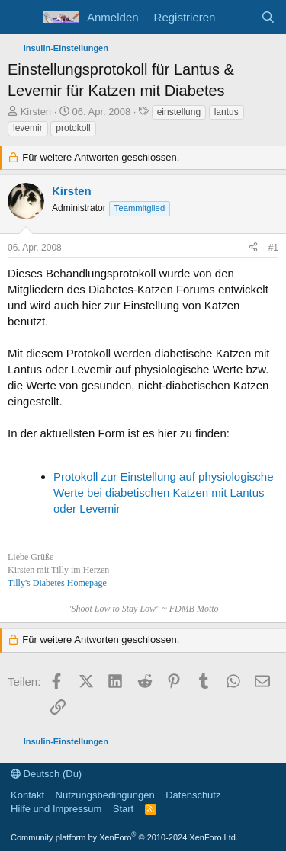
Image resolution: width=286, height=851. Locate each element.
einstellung (179, 112)
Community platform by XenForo (124, 837)
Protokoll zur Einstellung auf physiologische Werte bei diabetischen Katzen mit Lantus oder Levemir (163, 492)
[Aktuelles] (237, 17)
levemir (28, 128)
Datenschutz (192, 795)
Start (123, 808)
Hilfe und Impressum (56, 808)
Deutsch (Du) (46, 773)
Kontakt (27, 795)
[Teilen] (253, 248)
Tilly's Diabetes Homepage (57, 582)
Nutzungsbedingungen (105, 795)
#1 (273, 247)
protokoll (73, 128)
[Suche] (268, 17)
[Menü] (21, 17)
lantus (226, 112)
